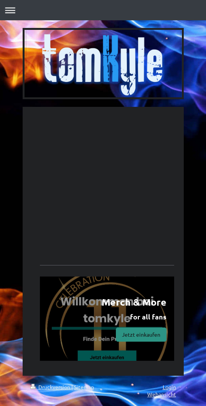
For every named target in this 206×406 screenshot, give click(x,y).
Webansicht (161, 394)
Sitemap (84, 386)
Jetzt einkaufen (141, 334)
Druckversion (50, 386)
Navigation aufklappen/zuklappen (103, 10)
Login (169, 386)
